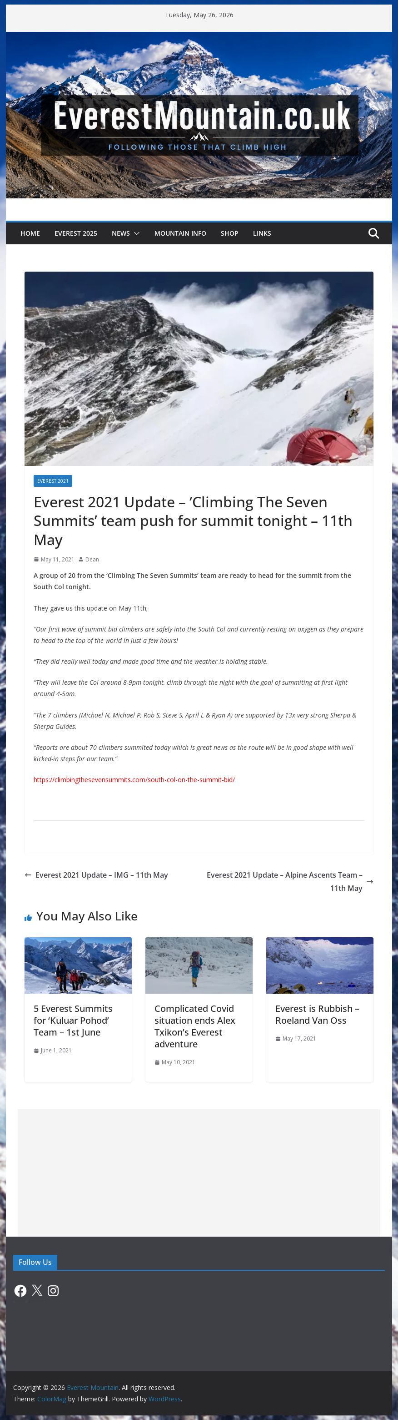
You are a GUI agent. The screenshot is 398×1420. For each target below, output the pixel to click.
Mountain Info (180, 233)
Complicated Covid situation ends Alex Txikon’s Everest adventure (194, 1026)
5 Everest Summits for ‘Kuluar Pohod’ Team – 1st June (73, 1020)
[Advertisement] (199, 1173)
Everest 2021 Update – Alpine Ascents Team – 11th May (290, 881)
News (121, 233)
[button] (135, 233)
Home (30, 233)
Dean (92, 559)
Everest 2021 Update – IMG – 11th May (96, 875)
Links (262, 233)
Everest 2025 (76, 233)
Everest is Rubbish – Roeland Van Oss (317, 1014)
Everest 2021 (53, 481)
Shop (230, 233)
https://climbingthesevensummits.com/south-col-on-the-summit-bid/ (134, 779)
